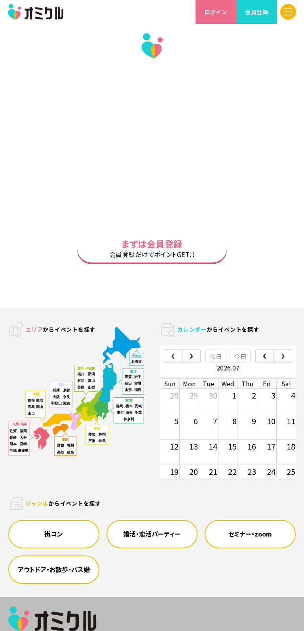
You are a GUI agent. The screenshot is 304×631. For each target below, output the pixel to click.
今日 (215, 365)
